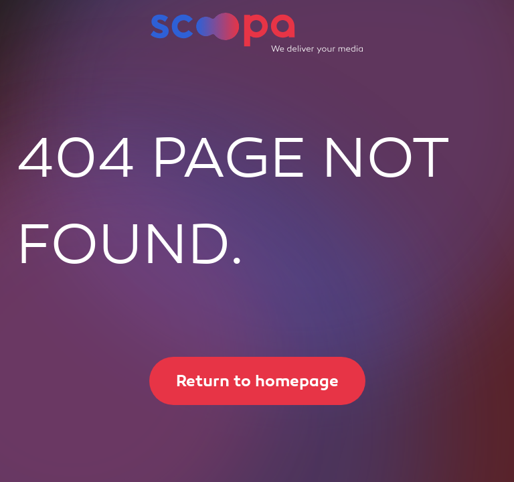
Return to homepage (244, 381)
